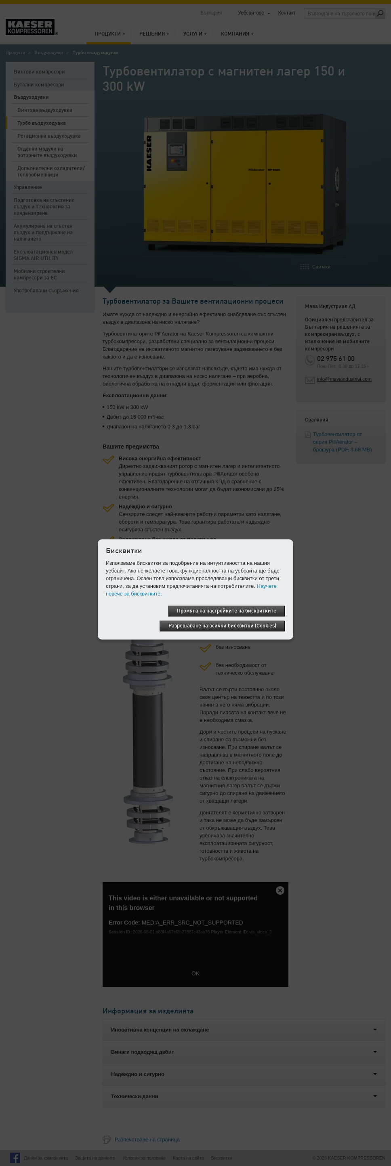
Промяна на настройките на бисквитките (226, 611)
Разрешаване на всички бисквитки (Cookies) (222, 626)
